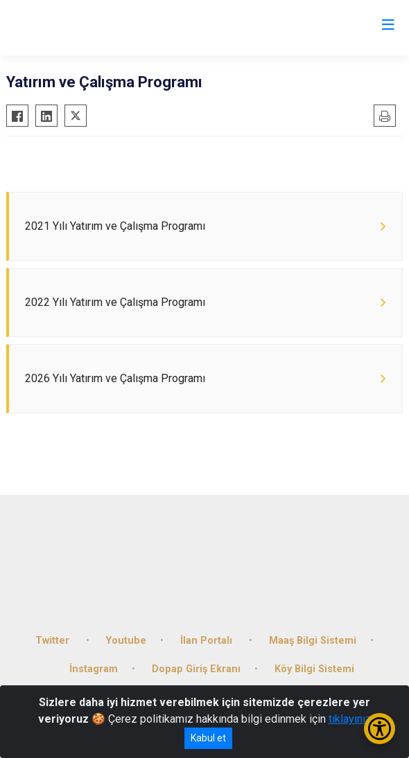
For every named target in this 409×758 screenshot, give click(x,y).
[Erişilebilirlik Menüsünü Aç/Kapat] (379, 728)
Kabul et (208, 737)
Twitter (53, 641)
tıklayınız (350, 718)
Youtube (126, 641)
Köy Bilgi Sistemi (314, 669)
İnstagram (93, 669)
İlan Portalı (207, 641)
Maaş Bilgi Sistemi (312, 641)
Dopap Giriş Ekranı (196, 669)
